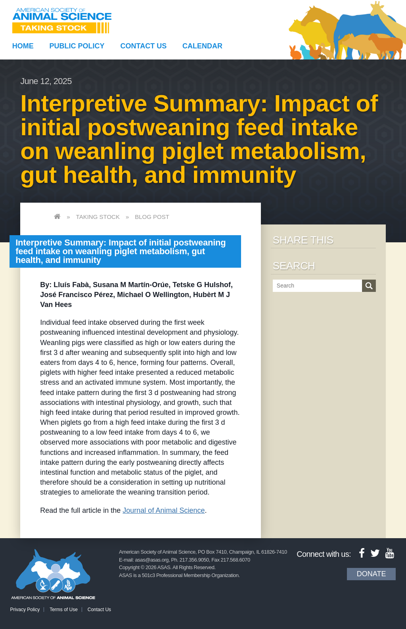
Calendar (202, 46)
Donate (371, 574)
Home (23, 46)
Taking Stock (98, 216)
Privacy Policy (25, 609)
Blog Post (152, 216)
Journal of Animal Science (164, 510)
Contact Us (144, 46)
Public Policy (77, 46)
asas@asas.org (152, 560)
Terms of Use (64, 609)
